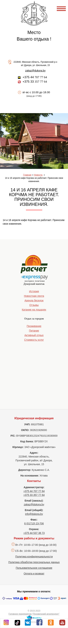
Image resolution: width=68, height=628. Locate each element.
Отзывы (34, 305)
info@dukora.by (34, 513)
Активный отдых (34, 335)
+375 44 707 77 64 (34, 491)
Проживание (34, 326)
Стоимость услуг (34, 339)
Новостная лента (34, 295)
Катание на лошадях (34, 309)
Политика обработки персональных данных (34, 562)
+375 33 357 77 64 (34, 494)
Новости (38, 175)
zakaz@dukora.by (35, 70)
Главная (27, 175)
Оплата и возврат (34, 573)
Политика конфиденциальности (34, 556)
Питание (34, 330)
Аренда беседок (34, 300)
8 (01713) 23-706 (34, 523)
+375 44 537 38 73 (34, 532)
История (34, 291)
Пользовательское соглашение (34, 567)
